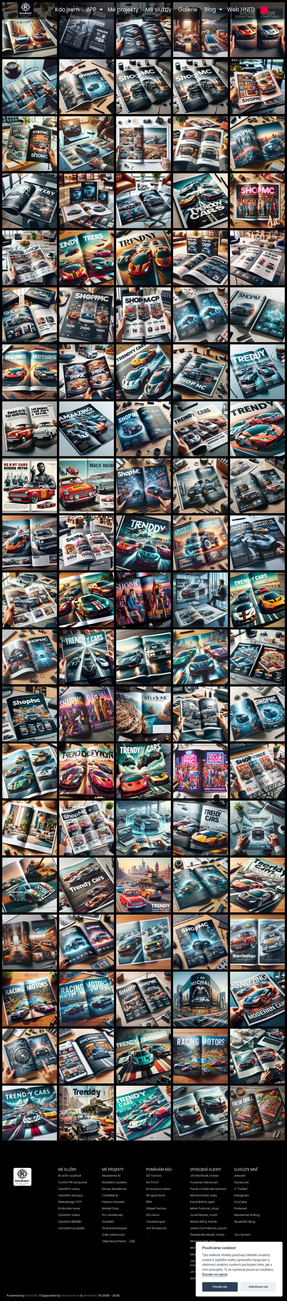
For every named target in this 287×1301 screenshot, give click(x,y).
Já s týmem (242, 1235)
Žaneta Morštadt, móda (207, 1235)
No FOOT (152, 1182)
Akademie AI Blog (247, 1215)
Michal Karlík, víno (203, 1241)
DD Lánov (152, 1215)
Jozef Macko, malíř (203, 1215)
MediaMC (90, 1295)
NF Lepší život (155, 1195)
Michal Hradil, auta (203, 1195)
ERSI (149, 1202)
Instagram (241, 1195)
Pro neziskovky (112, 1215)
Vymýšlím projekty (71, 1228)
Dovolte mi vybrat (214, 1275)
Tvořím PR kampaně (72, 1182)
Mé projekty (113, 1169)
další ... (195, 1278)
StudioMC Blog (244, 1222)
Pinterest (240, 1208)
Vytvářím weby (69, 1189)
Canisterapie (155, 1222)
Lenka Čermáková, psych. (208, 1228)
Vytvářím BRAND (69, 1222)
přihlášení (264, 10)
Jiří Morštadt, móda (204, 1176)
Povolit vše (220, 1286)
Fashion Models (113, 1202)
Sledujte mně (246, 1169)
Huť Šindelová (156, 1228)
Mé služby (67, 1169)
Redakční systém (114, 1182)
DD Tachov (154, 1176)
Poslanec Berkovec (204, 1182)
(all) (132, 1241)
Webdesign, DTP (70, 1202)
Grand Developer (114, 1228)
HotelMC (108, 1222)
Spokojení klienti (205, 1169)
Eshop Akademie (114, 1189)
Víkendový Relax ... (115, 1241)
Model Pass (110, 1208)
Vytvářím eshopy (70, 1195)
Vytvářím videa (69, 1215)
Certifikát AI (110, 1195)
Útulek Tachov (156, 1208)
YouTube (240, 1202)
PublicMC (32, 1295)
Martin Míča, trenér (203, 1222)
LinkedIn (240, 1176)
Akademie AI (111, 1176)
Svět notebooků (113, 1235)
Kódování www (69, 1208)
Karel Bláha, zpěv (202, 1202)
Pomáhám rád (159, 1169)
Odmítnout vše (258, 1286)
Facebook (241, 1182)
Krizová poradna (158, 1189)
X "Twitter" (241, 1189)
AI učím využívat (69, 1176)
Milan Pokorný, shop (204, 1208)
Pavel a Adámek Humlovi (208, 1189)
